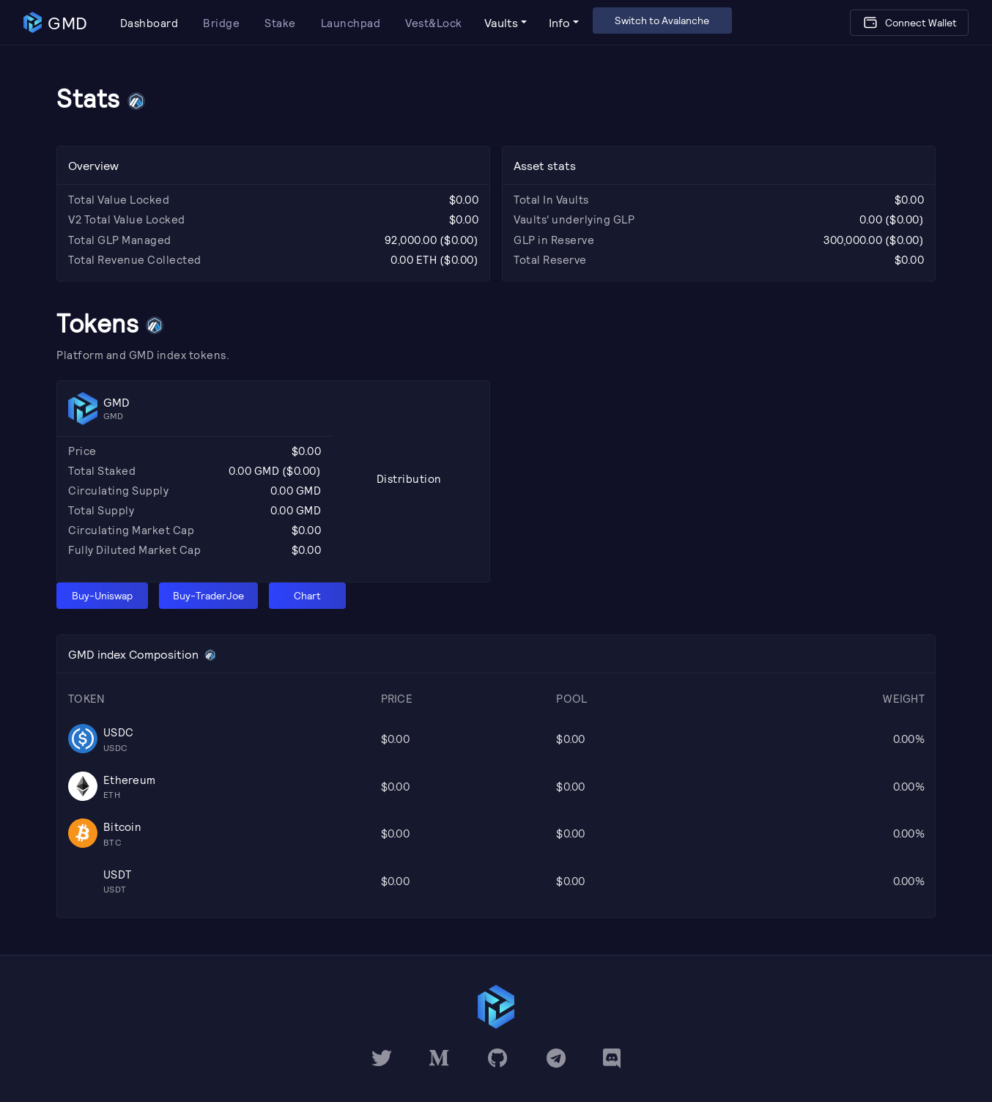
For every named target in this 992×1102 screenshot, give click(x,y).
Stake (280, 22)
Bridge (221, 22)
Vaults (501, 22)
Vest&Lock (433, 22)
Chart (307, 595)
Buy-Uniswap (102, 595)
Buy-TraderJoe (208, 595)
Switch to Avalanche (662, 20)
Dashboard (149, 22)
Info (559, 22)
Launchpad (351, 22)
